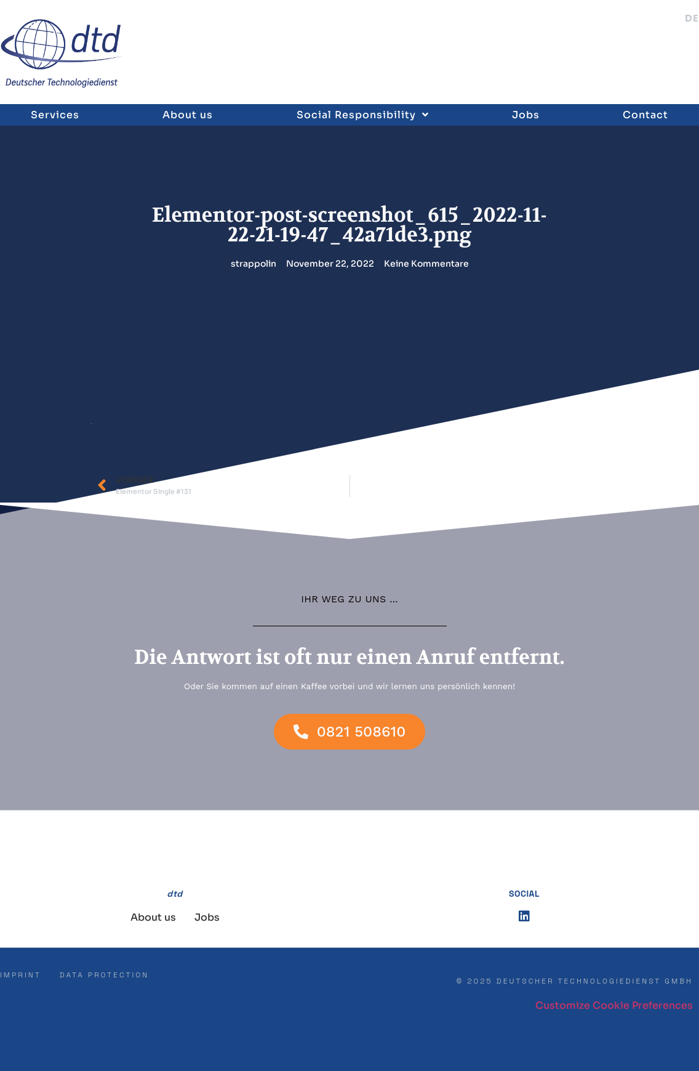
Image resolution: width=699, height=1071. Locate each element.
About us (187, 114)
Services (55, 114)
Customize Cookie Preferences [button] (614, 1005)
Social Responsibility (363, 114)
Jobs (526, 114)
